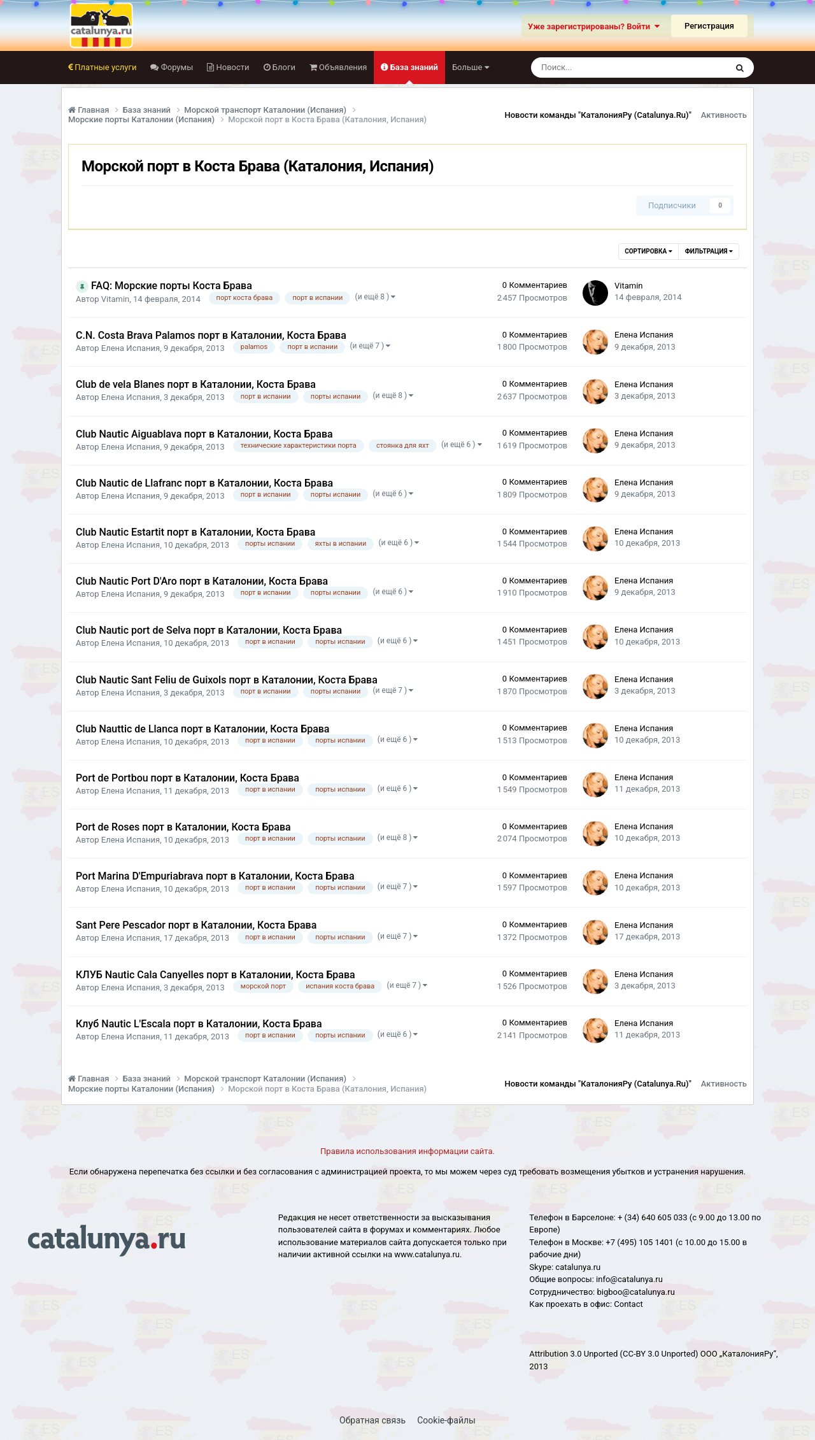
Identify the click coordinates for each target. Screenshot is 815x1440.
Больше (470, 67)
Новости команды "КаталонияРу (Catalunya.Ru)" (598, 115)
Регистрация (709, 26)
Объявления (342, 67)
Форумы (176, 67)
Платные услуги (104, 67)
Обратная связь (372, 1420)
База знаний (412, 73)
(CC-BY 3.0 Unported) (659, 1353)
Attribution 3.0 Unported (573, 1353)
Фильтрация (709, 251)
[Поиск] (593, 67)
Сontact (628, 1304)
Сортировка (648, 251)
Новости (231, 67)
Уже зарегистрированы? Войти (594, 26)
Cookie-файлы (446, 1420)
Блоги (283, 67)
